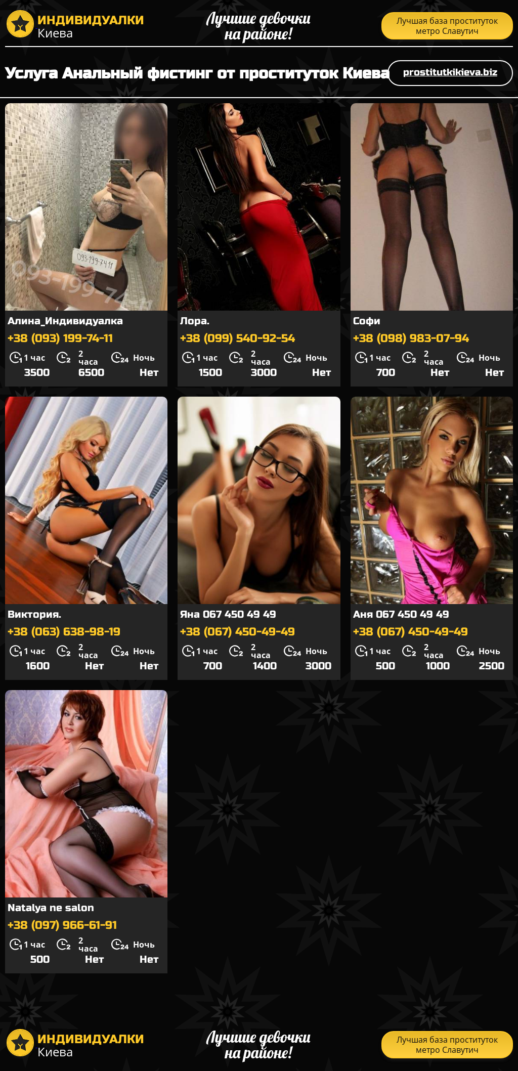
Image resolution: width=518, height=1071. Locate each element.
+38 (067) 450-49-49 (237, 631)
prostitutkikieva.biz (450, 72)
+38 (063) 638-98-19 (64, 631)
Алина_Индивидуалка (65, 321)
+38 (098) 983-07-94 (411, 338)
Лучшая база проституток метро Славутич (447, 25)
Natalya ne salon (51, 908)
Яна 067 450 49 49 (228, 614)
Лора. (194, 321)
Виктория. (34, 614)
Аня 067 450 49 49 (401, 614)
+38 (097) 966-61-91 (62, 925)
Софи (366, 321)
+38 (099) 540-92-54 (237, 338)
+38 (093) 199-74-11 (60, 338)
